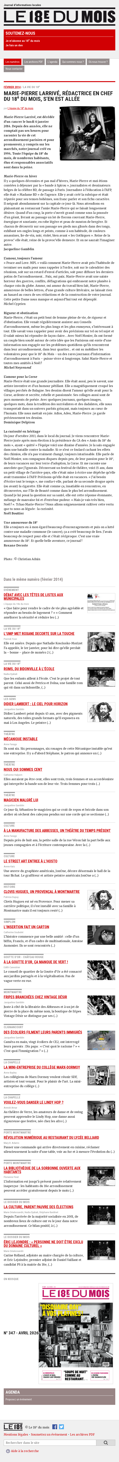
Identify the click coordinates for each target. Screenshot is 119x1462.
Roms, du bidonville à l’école (29, 669)
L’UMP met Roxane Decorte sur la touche (39, 634)
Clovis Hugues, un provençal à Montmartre (42, 892)
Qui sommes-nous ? (73, 62)
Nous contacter (14, 68)
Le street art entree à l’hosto (30, 861)
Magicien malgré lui (21, 800)
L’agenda (52, 62)
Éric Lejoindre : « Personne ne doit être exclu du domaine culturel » (43, 1244)
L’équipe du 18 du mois (20, 108)
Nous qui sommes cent (23, 769)
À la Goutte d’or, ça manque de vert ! (36, 962)
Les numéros (13, 62)
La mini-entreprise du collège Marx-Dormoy (42, 1067)
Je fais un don (14, 45)
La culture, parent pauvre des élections (38, 1207)
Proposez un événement (19, 1399)
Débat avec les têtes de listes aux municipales (33, 597)
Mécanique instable (21, 739)
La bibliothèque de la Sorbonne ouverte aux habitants (42, 1170)
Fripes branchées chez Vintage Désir (35, 997)
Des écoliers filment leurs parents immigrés (43, 1032)
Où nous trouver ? (98, 62)
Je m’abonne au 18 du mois (23, 41)
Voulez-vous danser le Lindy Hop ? (34, 1102)
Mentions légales (16, 1434)
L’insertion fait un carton (26, 927)
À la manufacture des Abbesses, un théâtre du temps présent (57, 831)
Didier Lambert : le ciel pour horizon (36, 704)
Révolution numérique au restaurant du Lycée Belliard (51, 1138)
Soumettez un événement (49, 1434)
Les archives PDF (33, 62)
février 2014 (12, 87)
